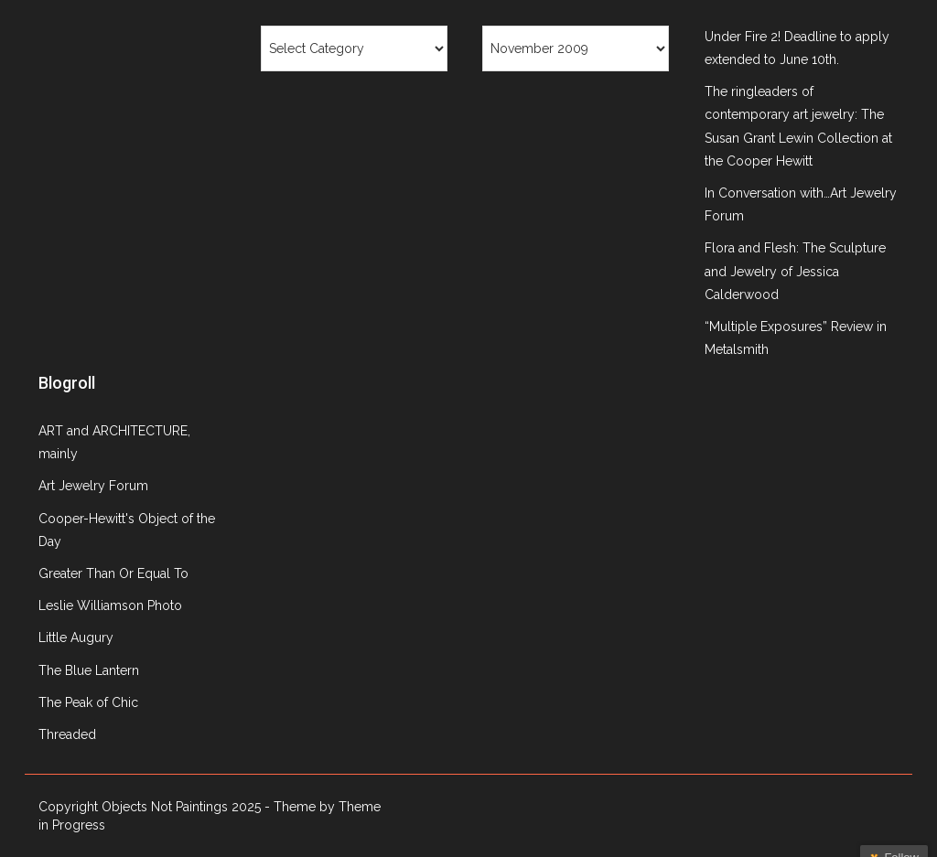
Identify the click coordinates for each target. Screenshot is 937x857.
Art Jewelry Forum (93, 485)
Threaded (67, 734)
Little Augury (75, 637)
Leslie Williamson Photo (110, 605)
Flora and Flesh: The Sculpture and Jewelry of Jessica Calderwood (795, 271)
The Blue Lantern (88, 670)
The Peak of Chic (88, 702)
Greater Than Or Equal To (113, 573)
